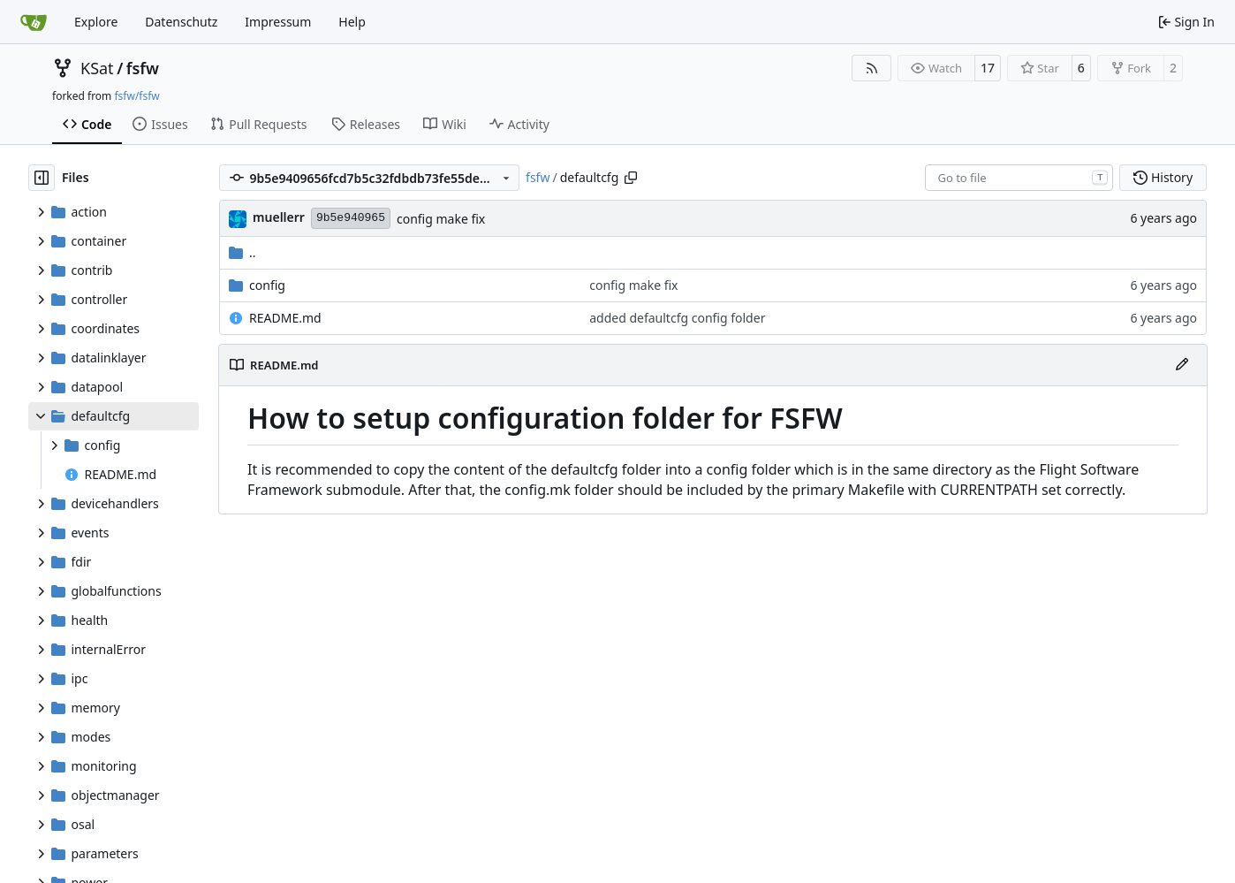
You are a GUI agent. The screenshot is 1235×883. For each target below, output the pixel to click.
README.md (285, 317)
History (1163, 177)
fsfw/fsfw (136, 95)
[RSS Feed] (872, 68)
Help (352, 21)
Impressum (278, 21)
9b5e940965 (350, 218)
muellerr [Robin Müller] (279, 217)
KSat (97, 68)
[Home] (33, 22)
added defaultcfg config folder (677, 317)
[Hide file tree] (41, 177)
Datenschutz (181, 21)
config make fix (441, 218)
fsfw (142, 68)
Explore (95, 21)
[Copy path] (631, 177)
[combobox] (1019, 177)
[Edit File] (1182, 365)
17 (988, 67)
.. (242, 252)
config (267, 285)
